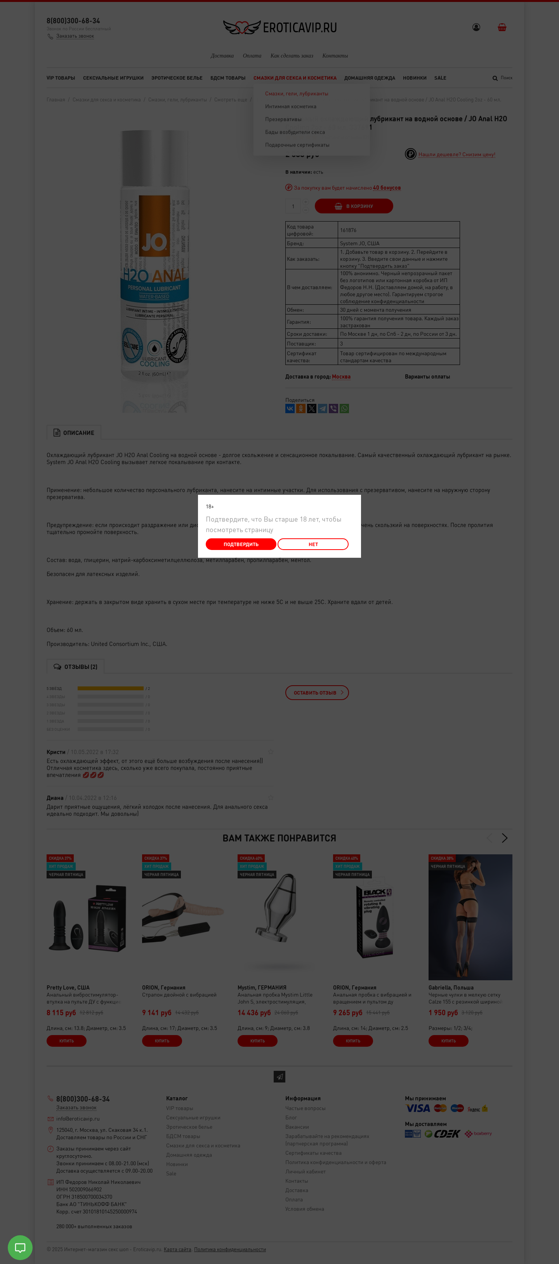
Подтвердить (241, 544)
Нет (313, 544)
